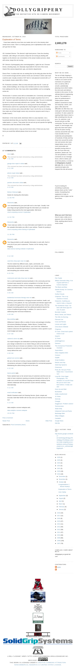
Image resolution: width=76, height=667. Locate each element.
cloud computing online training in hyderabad (21, 229)
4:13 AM (10, 187)
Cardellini (58, 418)
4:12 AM (10, 178)
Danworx (57, 343)
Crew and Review (60, 322)
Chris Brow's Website (61, 327)
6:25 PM (10, 273)
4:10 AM (10, 368)
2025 (59, 460)
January (61, 509)
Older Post (48, 421)
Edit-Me (57, 423)
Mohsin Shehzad (12, 192)
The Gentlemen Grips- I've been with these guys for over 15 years (63, 308)
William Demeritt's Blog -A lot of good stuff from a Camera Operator (64, 283)
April (60, 501)
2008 (59, 540)
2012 (59, 529)
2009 (59, 538)
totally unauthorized (61, 394)
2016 (59, 518)
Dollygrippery (38, 9)
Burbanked (58, 391)
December (62, 476)
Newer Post (6, 421)
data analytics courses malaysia (17, 410)
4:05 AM (10, 314)
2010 (59, 535)
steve (9, 154)
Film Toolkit (58, 278)
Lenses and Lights (60, 324)
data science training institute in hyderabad (20, 249)
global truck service (13, 358)
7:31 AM (10, 159)
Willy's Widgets (59, 416)
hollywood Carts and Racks (63, 411)
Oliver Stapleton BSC (61, 353)
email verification (12, 392)
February (62, 506)
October (61, 482)
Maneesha (10, 202)
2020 (59, 471)
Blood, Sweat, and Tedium (63, 314)
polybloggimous (60, 341)
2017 (59, 515)
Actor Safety (62, 492)
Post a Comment (8, 418)
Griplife (57, 357)
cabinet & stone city (13, 338)
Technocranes (59, 406)
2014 (59, 524)
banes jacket (11, 373)
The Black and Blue (61, 287)
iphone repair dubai (13, 173)
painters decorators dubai (15, 182)
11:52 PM (10, 217)
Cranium (57, 355)
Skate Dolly (58, 408)
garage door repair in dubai (15, 163)
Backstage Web (60, 413)
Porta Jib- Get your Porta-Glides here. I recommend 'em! (64, 372)
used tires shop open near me (16, 261)
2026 (59, 457)
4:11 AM (10, 168)
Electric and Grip (60, 362)
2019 (59, 474)
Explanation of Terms (64, 489)
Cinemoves (58, 367)
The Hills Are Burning (61, 317)
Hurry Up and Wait (60, 389)
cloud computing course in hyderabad (19, 212)
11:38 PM (10, 234)
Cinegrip (57, 401)
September (62, 495)
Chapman (58, 329)
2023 (59, 465)
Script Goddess (60, 360)
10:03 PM (10, 413)
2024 (59, 463)
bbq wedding (11, 319)
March (61, 504)
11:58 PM (10, 198)
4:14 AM (10, 402)
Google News (59, 421)
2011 (59, 532)
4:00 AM (10, 293)
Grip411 (57, 336)
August (61, 498)
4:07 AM (10, 334)
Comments (60, 56)
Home (27, 421)
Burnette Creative (60, 312)
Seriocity (57, 399)
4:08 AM (10, 353)
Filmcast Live (59, 319)
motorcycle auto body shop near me (18, 278)
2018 (59, 513)
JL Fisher (58, 338)
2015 (59, 521)
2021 (59, 468)
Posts (58, 53)
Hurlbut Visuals (59, 294)
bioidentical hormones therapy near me (19, 297)
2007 (59, 543)
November (62, 479)
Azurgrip (58, 567)
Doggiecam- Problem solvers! (64, 404)
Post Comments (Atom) (18, 424)
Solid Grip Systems (61, 365)
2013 (59, 527)
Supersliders (59, 350)
